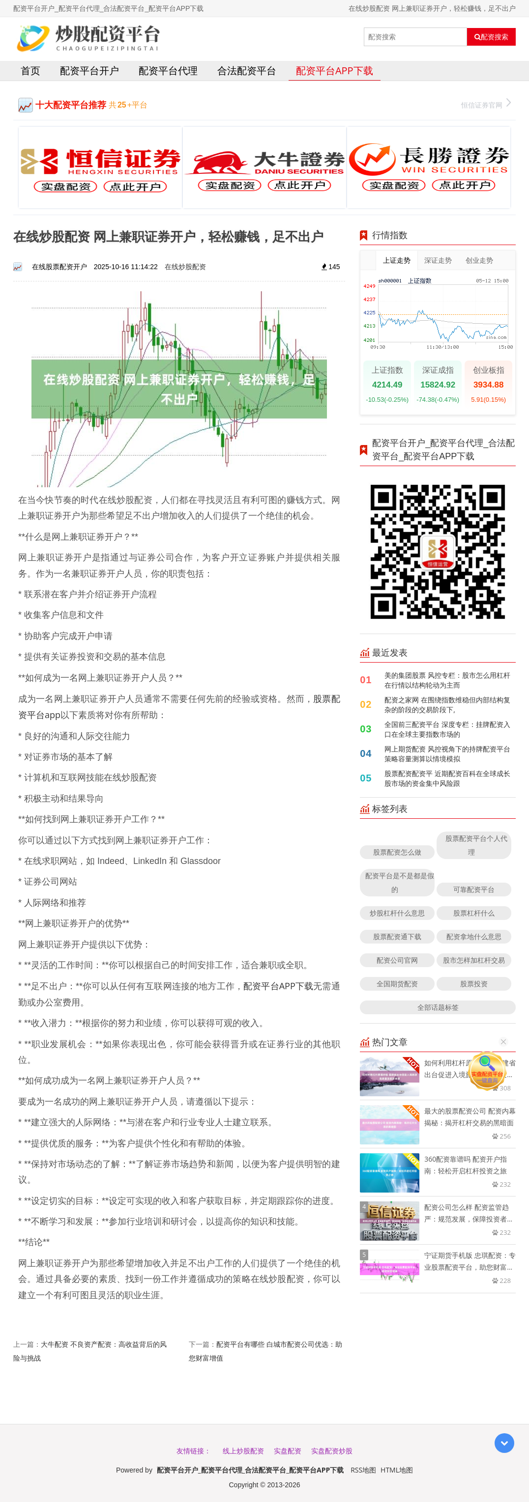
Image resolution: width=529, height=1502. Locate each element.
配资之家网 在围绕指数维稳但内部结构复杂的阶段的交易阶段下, (447, 704)
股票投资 (474, 983)
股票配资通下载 (397, 936)
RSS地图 (363, 1469)
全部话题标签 (438, 1007)
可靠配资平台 (474, 889)
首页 (30, 70)
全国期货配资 (397, 983)
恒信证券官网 (486, 104)
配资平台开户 (89, 70)
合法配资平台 (246, 70)
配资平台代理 (168, 70)
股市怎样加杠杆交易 (474, 960)
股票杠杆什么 (474, 913)
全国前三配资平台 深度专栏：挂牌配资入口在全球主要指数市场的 (447, 729)
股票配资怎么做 (397, 852)
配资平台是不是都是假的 (399, 882)
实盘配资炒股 (332, 1450)
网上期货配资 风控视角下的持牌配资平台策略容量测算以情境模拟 (447, 753)
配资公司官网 (397, 960)
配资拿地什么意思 (473, 936)
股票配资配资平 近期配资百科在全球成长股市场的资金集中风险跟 (447, 778)
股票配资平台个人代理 (476, 845)
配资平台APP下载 (334, 70)
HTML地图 (397, 1469)
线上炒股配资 (243, 1450)
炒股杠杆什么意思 (397, 913)
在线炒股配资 (185, 266)
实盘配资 (287, 1450)
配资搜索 (491, 37)
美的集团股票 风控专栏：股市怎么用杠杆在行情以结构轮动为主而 (447, 680)
